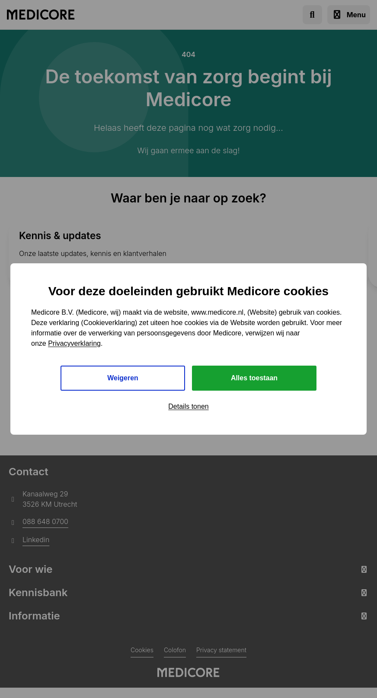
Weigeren (122, 378)
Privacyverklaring (74, 343)
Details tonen (188, 406)
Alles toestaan (254, 378)
